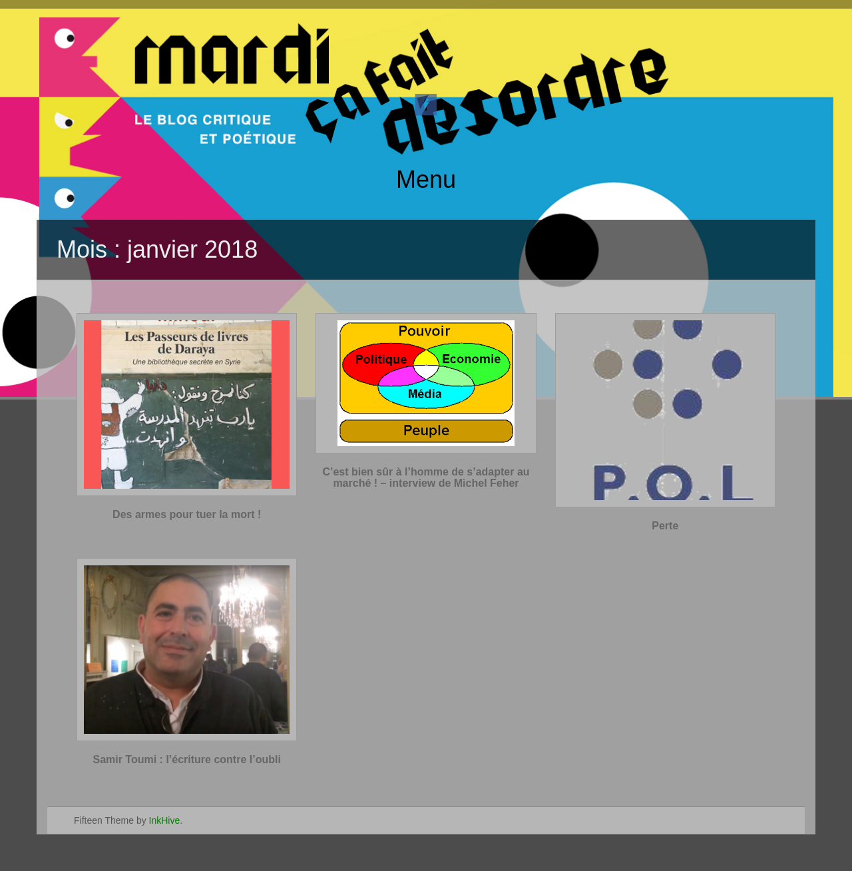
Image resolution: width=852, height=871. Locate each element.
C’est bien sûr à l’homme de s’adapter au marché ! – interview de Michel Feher (425, 477)
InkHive (164, 820)
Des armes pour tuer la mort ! (186, 514)
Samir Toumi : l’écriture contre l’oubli (186, 759)
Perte (665, 525)
